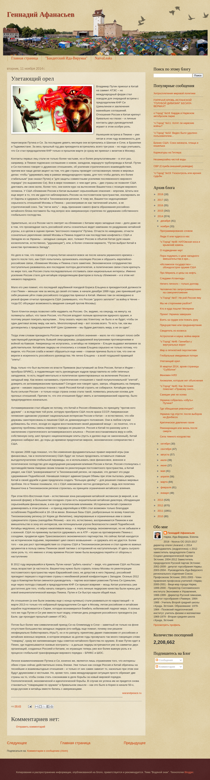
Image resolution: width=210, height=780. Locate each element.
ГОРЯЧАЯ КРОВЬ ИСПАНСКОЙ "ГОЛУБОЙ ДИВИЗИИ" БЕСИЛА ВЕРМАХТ (173, 103)
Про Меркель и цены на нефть (178, 272)
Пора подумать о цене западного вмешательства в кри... (179, 257)
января (165, 492)
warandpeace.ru (131, 693)
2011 (161, 510)
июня (163, 465)
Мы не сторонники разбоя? (176, 303)
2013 (161, 499)
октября (165, 443)
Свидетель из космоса (173, 330)
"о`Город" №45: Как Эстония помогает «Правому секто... (178, 387)
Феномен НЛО (168, 375)
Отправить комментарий (30, 726)
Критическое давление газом (177, 422)
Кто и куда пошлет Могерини (177, 308)
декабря (165, 220)
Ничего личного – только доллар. (179, 283)
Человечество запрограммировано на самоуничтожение (180, 291)
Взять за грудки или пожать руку (179, 319)
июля (163, 460)
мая (163, 470)
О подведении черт (171, 250)
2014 (161, 216)
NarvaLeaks (103, 58)
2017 (161, 199)
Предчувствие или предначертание (181, 325)
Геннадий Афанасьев (40, 14)
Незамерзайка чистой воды (170, 159)
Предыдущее (135, 743)
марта (164, 481)
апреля (165, 476)
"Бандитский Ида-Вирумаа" (66, 58)
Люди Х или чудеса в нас (174, 236)
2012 (161, 505)
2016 (161, 205)
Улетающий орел (170, 361)
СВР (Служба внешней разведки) (173, 166)
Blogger (189, 772)
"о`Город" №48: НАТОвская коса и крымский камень (180, 243)
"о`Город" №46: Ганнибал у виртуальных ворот (176, 343)
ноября (165, 226)
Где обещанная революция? (176, 408)
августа (165, 454)
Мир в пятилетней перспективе (178, 350)
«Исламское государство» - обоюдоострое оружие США (178, 266)
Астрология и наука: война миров (180, 336)
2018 (161, 194)
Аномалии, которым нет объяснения (181, 380)
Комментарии (165, 666)
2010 (161, 516)
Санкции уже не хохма (173, 394)
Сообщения (164, 660)
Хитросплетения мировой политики (174, 93)
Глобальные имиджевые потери (179, 355)
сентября (166, 448)
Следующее (17, 743)
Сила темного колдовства (175, 436)
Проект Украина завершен (175, 314)
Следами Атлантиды (172, 278)
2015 (161, 210)
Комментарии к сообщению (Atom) (47, 750)
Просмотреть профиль (167, 624)
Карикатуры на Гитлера (167, 152)
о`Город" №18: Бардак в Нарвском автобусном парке (174, 115)
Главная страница (24, 58)
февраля (166, 487)
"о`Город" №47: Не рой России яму (180, 297)
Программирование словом (176, 230)
